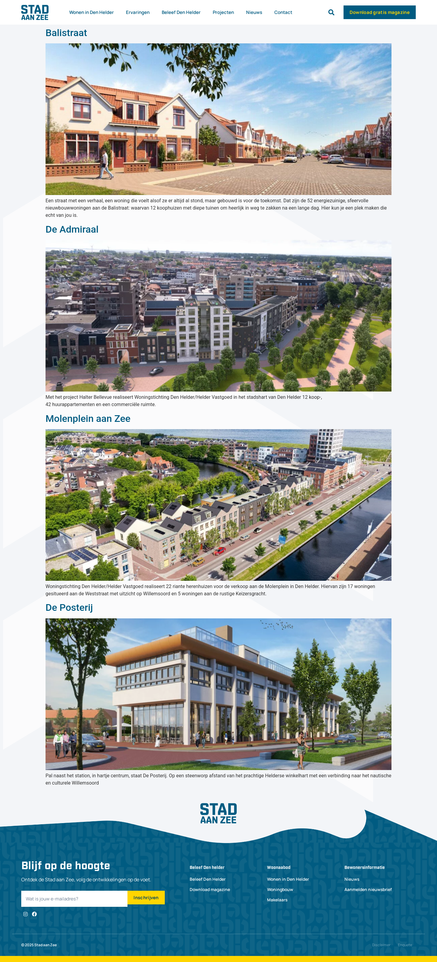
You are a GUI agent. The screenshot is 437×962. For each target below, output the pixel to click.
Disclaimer (381, 944)
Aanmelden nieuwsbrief (368, 889)
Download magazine (210, 889)
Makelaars (277, 900)
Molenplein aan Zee (88, 418)
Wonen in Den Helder (91, 12)
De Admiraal (72, 229)
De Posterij (69, 607)
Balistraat (66, 33)
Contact (283, 12)
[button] (331, 12)
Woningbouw (280, 889)
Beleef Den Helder (181, 12)
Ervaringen (138, 12)
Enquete (405, 944)
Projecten (223, 12)
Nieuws (254, 12)
